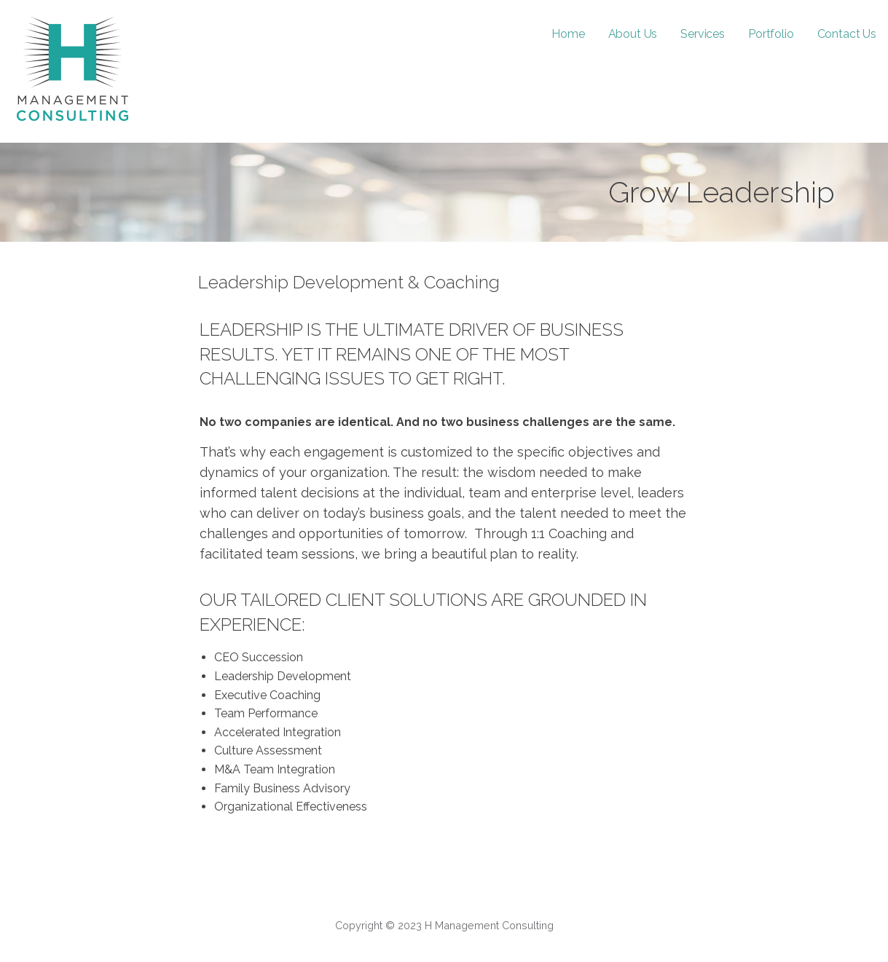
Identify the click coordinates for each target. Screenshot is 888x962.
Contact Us (846, 34)
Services (702, 34)
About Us (633, 34)
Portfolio (771, 34)
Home (567, 34)
